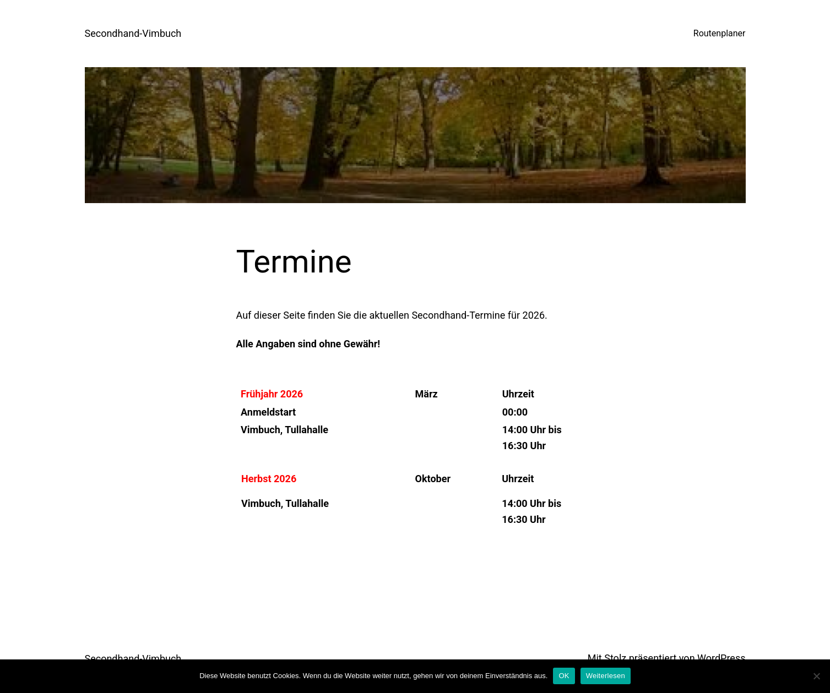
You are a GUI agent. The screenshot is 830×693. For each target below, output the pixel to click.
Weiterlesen (605, 676)
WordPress (721, 658)
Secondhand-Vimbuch (133, 33)
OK (563, 676)
